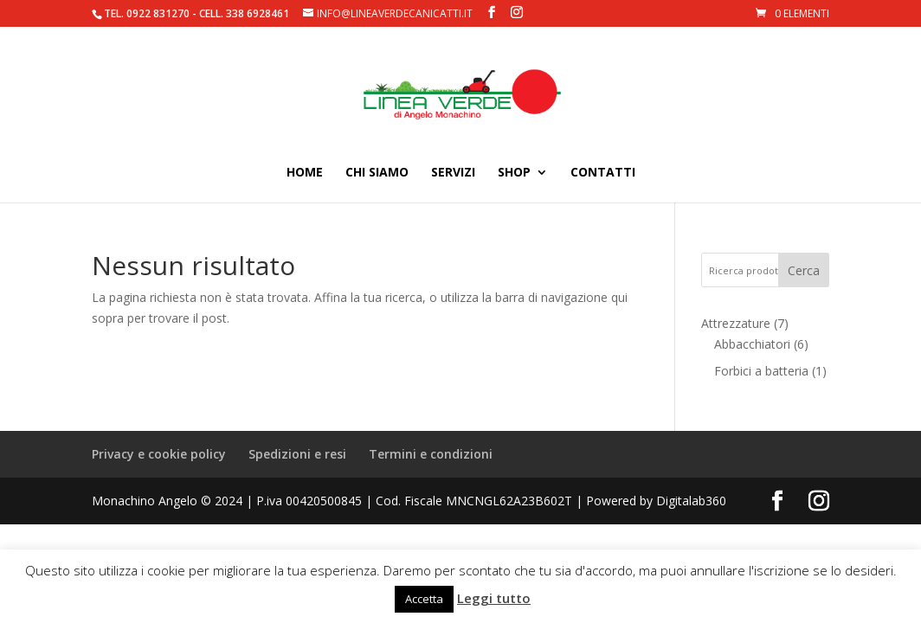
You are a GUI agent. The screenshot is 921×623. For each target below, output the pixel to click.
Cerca (804, 270)
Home (305, 173)
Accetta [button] (424, 599)
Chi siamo (377, 173)
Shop (514, 173)
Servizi (453, 173)
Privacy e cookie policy (159, 454)
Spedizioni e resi (297, 454)
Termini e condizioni (431, 454)
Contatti (602, 173)
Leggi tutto (494, 598)
